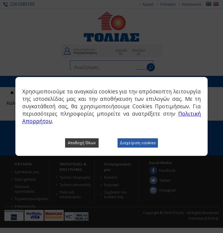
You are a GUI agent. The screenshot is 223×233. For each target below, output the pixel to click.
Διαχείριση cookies (138, 143)
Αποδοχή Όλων (82, 143)
